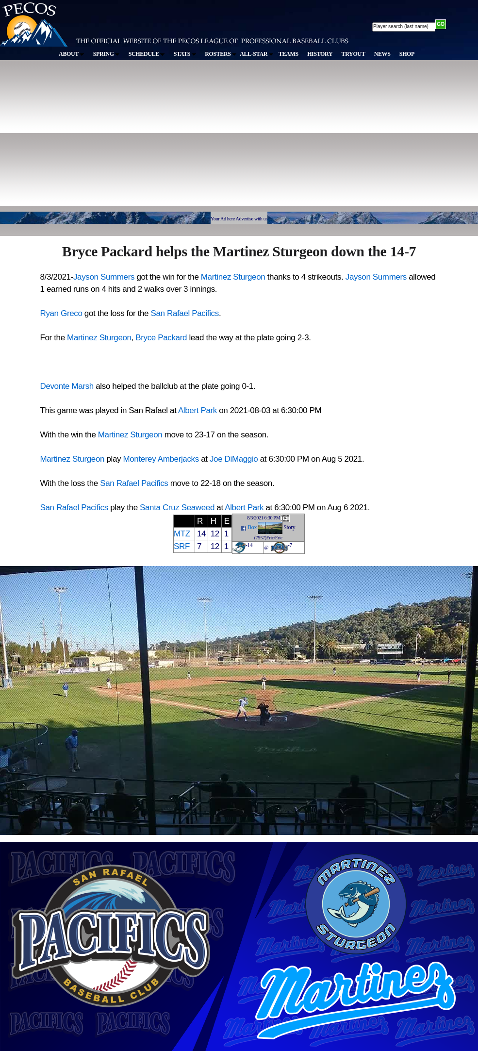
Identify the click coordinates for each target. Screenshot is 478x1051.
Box (252, 527)
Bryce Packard (161, 337)
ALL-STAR (256, 53)
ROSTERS (220, 53)
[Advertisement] (150, 140)
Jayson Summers (103, 277)
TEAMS (288, 53)
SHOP (406, 53)
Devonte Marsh (67, 386)
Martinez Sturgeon (233, 277)
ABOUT (71, 53)
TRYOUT (353, 53)
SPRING (106, 53)
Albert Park (197, 410)
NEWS (382, 53)
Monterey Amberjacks (160, 459)
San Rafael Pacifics (185, 313)
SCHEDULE (147, 53)
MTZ (182, 533)
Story (289, 527)
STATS (185, 53)
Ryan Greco (61, 313)
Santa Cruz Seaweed (177, 507)
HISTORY (319, 53)
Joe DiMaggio (234, 459)
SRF (182, 546)
